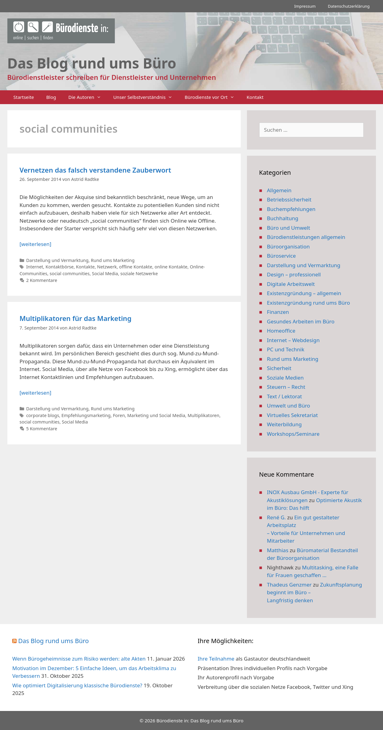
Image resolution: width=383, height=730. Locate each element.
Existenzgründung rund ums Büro (308, 302)
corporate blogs (42, 415)
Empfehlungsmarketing (86, 415)
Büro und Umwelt (288, 227)
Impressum (305, 6)
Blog (51, 97)
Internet (34, 267)
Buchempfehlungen (291, 209)
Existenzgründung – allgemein (304, 293)
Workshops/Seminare (293, 433)
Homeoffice (281, 330)
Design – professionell (294, 274)
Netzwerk (107, 267)
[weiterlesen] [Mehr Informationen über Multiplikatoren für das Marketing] (35, 392)
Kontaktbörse (59, 267)
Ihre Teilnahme (216, 658)
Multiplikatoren (204, 415)
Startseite (24, 97)
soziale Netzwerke (139, 273)
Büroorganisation (288, 246)
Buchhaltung (282, 218)
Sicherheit (279, 368)
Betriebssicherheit (289, 199)
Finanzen (278, 311)
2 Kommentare (41, 280)
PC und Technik (285, 349)
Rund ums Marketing (113, 260)
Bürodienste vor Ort (212, 97)
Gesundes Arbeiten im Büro (300, 321)
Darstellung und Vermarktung (57, 260)
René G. (276, 517)
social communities (70, 273)
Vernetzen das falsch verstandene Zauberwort (95, 169)
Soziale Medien (285, 377)
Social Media (105, 273)
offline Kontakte (135, 267)
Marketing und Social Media (156, 415)
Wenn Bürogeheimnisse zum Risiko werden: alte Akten (79, 658)
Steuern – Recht (286, 386)
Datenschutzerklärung (349, 6)
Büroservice (281, 255)
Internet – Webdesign (293, 340)
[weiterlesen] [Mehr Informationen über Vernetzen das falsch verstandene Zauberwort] (35, 244)
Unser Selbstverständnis (145, 97)
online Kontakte (170, 267)
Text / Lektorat (284, 396)
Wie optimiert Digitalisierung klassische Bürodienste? (77, 685)
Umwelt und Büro (288, 405)
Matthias (277, 550)
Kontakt (255, 97)
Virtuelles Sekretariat (292, 415)
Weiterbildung (284, 424)
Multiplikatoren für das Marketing (75, 318)
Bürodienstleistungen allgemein (306, 236)
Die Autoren (87, 97)
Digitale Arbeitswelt (291, 283)
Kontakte (85, 267)
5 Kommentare (41, 428)
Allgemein (279, 190)
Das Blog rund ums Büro (53, 641)
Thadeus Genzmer (289, 584)
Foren (119, 415)
